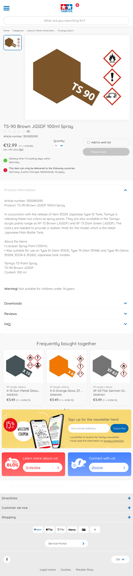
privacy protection (114, 440)
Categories (18, 30)
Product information (20, 190)
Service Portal (66, 543)
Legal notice (48, 569)
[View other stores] (77, 5)
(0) (16, 131)
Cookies (66, 569)
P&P (21, 149)
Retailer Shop (84, 569)
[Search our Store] (66, 20)
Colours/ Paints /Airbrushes (40, 30)
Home (6, 30)
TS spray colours (65, 30)
